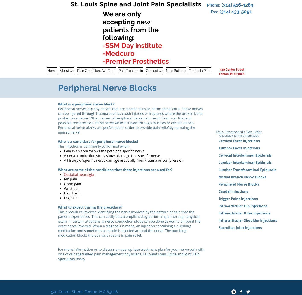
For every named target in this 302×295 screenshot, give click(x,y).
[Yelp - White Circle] (233, 291)
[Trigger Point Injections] (238, 198)
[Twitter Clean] (248, 291)
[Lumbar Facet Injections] (239, 148)
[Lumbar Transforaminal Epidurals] (247, 169)
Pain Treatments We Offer (239, 132)
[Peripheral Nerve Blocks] (239, 184)
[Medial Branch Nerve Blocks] (242, 177)
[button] (67, 70)
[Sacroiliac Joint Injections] (240, 227)
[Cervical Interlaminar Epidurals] (245, 155)
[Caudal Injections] (233, 191)
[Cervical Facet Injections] (239, 140)
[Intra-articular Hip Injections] (243, 206)
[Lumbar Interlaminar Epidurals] (245, 162)
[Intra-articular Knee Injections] (244, 213)
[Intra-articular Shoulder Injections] (248, 220)
